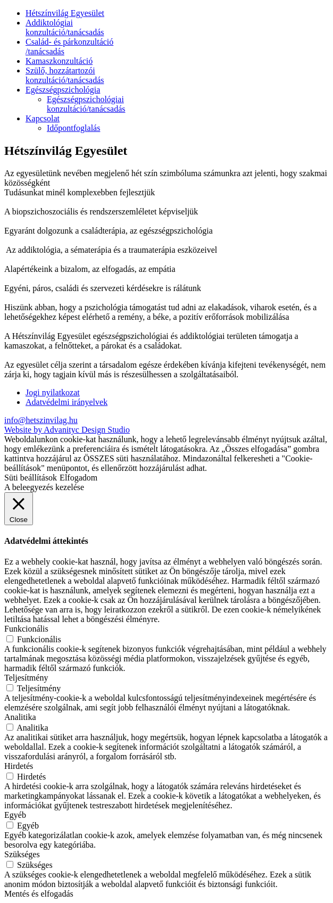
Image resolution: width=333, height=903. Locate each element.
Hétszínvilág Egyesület (65, 13)
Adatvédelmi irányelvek (66, 402)
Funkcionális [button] (26, 628)
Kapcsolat (43, 118)
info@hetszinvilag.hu (41, 420)
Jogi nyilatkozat (53, 392)
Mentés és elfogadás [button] (38, 893)
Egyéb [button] (15, 814)
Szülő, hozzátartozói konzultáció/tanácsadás (65, 75)
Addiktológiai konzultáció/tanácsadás (65, 27)
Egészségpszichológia (63, 89)
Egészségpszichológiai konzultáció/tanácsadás (86, 104)
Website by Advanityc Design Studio (67, 429)
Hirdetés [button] (18, 766)
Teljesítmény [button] (26, 677)
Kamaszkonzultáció (59, 60)
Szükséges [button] (22, 854)
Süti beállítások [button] (30, 477)
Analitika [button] (20, 717)
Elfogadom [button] (78, 477)
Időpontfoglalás (73, 127)
